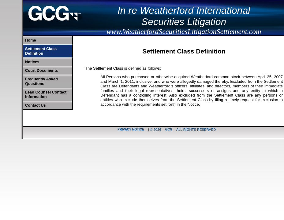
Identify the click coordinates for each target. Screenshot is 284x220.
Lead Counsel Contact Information (45, 94)
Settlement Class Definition (41, 51)
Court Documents (41, 70)
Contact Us (35, 105)
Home (30, 40)
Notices (32, 62)
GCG (168, 129)
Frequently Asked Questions (41, 81)
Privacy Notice (131, 129)
